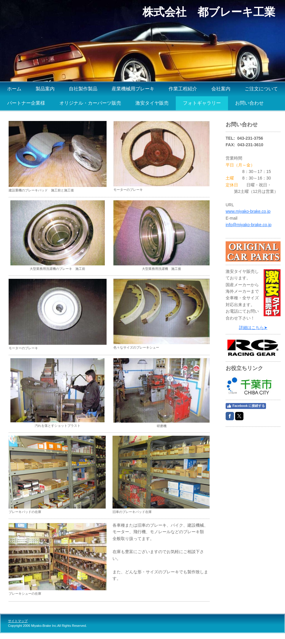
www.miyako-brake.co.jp (248, 211)
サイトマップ (18, 621)
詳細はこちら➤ (253, 327)
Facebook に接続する (246, 406)
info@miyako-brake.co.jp (248, 224)
